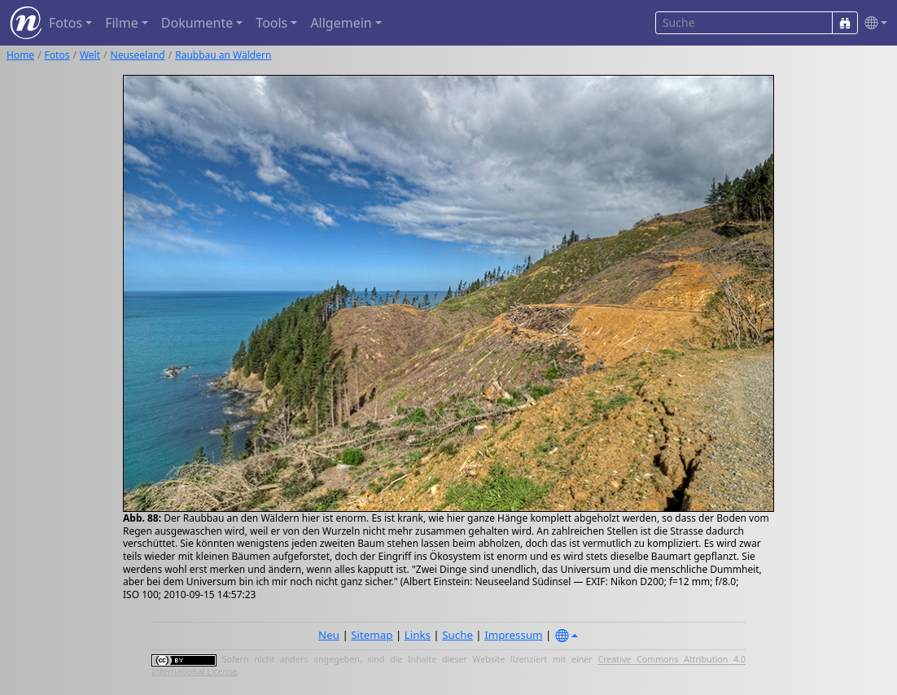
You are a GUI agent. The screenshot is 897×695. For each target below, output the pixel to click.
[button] (872, 23)
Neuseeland (138, 55)
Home (20, 55)
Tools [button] (271, 23)
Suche (457, 634)
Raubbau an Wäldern (223, 55)
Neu (328, 634)
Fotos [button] (65, 23)
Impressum (513, 634)
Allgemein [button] (340, 23)
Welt (90, 55)
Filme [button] (121, 23)
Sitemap (371, 634)
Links (418, 634)
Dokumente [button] (197, 23)
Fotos (57, 55)
